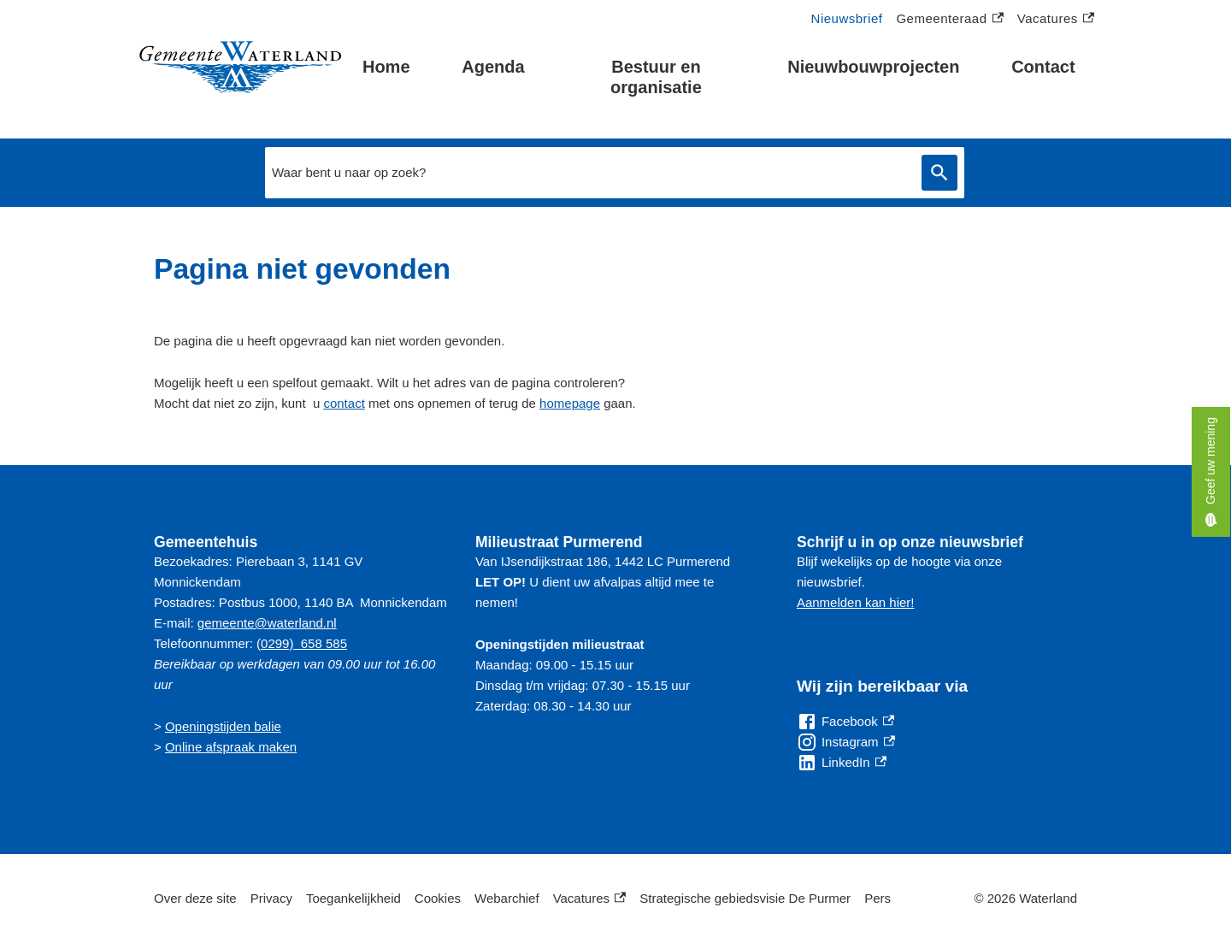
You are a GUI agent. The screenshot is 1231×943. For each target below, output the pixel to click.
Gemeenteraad (949, 19)
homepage (569, 403)
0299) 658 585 (304, 643)
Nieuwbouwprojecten (873, 66)
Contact (1043, 66)
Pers (877, 898)
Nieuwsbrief (847, 18)
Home (386, 66)
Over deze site (195, 898)
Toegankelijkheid (353, 898)
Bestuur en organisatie (656, 77)
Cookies (438, 898)
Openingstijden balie (223, 726)
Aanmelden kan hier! (856, 602)
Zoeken (936, 173)
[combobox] (589, 172)
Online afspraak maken (231, 747)
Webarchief (506, 898)
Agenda (493, 66)
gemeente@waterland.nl (267, 623)
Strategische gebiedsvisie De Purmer (745, 898)
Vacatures (1055, 19)
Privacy (271, 898)
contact (343, 403)
